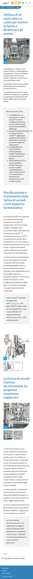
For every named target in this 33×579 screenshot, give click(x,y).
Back (5, 553)
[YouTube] (14, 3)
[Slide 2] (18, 366)
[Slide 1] (8, 366)
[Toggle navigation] (29, 3)
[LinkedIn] (18, 3)
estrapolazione (15, 303)
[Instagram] (11, 3)
